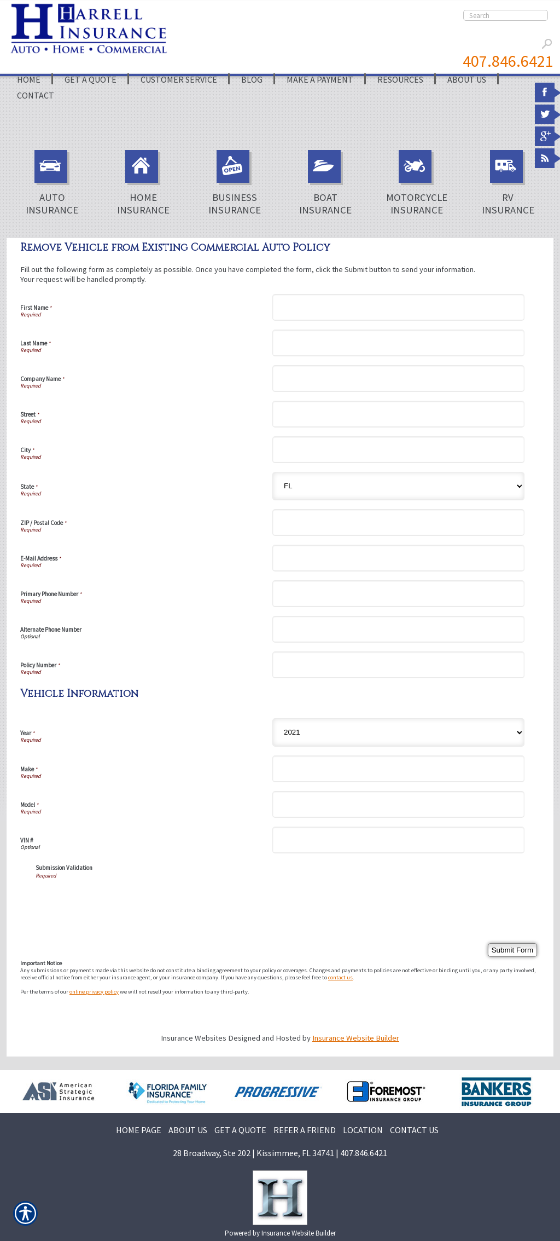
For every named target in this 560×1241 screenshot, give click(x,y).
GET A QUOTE (240, 1129)
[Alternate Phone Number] (398, 629)
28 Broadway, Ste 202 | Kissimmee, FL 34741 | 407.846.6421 (280, 1152)
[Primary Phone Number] (398, 593)
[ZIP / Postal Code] (398, 522)
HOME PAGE (138, 1129)
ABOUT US (187, 1129)
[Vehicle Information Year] (398, 732)
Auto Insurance (52, 183)
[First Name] (398, 307)
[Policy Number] (398, 664)
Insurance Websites (193, 1038)
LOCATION (363, 1129)
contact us (340, 977)
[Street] (398, 414)
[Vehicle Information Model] (398, 804)
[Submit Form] (512, 950)
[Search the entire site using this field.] (505, 15)
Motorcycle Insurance (416, 183)
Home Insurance (143, 183)
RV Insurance (508, 183)
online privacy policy (94, 991)
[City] (398, 449)
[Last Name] (398, 343)
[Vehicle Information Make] (398, 768)
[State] (398, 486)
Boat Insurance (325, 183)
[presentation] (119, 900)
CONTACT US (414, 1129)
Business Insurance (234, 183)
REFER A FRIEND (304, 1129)
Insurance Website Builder (355, 1038)
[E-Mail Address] (398, 558)
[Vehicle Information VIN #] (398, 840)
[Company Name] (398, 378)
